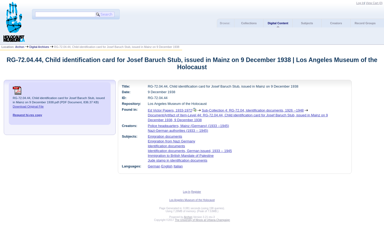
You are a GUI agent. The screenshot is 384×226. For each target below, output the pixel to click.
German (154, 166)
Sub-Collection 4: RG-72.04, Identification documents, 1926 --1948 (252, 110)
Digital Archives (39, 46)
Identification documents (166, 146)
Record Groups (365, 23)
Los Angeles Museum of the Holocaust (192, 200)
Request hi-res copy (27, 115)
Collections (249, 23)
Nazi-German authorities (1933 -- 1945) (178, 131)
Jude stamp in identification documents (177, 160)
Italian (178, 166)
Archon (19, 46)
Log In (360, 3)
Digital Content (278, 23)
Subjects (307, 23)
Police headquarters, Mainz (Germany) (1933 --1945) (188, 126)
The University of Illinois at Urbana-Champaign (202, 220)
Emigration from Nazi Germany (171, 141)
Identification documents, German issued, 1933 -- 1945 (190, 151)
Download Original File (28, 106)
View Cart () (374, 3)
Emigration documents (165, 136)
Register (196, 191)
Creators (336, 23)
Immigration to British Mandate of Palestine (181, 156)
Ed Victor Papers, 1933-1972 (170, 110)
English (167, 166)
